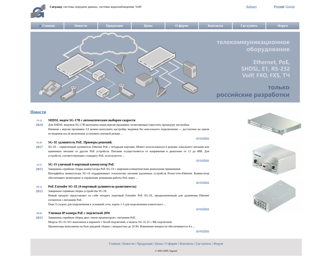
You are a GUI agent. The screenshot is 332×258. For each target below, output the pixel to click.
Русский (279, 6)
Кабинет (251, 6)
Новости (38, 112)
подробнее (202, 137)
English (290, 6)
